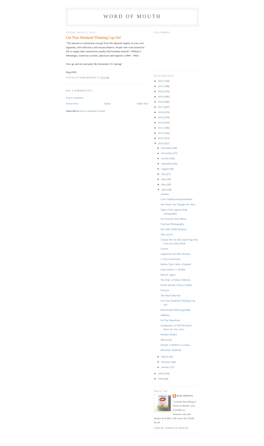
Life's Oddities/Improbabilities (176, 199)
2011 (161, 138)
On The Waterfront (170, 320)
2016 (161, 112)
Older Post (142, 103)
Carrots (164, 248)
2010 (161, 143)
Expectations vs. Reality (173, 269)
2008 (161, 378)
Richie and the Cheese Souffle (176, 285)
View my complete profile (171, 428)
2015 (161, 117)
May (164, 184)
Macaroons (166, 339)
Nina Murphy (185, 396)
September (167, 163)
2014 (161, 122)
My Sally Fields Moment (173, 229)
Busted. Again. (168, 274)
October (165, 158)
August (165, 168)
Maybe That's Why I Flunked (175, 264)
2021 (161, 86)
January (165, 367)
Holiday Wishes (168, 334)
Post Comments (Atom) (92, 110)
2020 (161, 91)
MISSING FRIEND (170, 350)
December (167, 147)
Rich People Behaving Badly (175, 309)
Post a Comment (74, 97)
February (166, 361)
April (164, 189)
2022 (161, 80)
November (167, 153)
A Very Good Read (170, 259)
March (165, 356)
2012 (161, 132)
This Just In (166, 234)
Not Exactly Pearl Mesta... (174, 218)
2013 (161, 127)
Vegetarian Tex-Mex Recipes (175, 253)
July (163, 173)
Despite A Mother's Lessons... (175, 344)
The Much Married (170, 295)
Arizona (164, 193)
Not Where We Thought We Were (177, 204)
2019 (161, 96)
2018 (161, 101)
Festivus (164, 290)
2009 (161, 373)
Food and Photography (172, 224)
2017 (161, 106)
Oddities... (165, 315)
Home (107, 103)
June (164, 179)
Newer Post (72, 103)
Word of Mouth (132, 16)
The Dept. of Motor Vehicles (175, 279)
